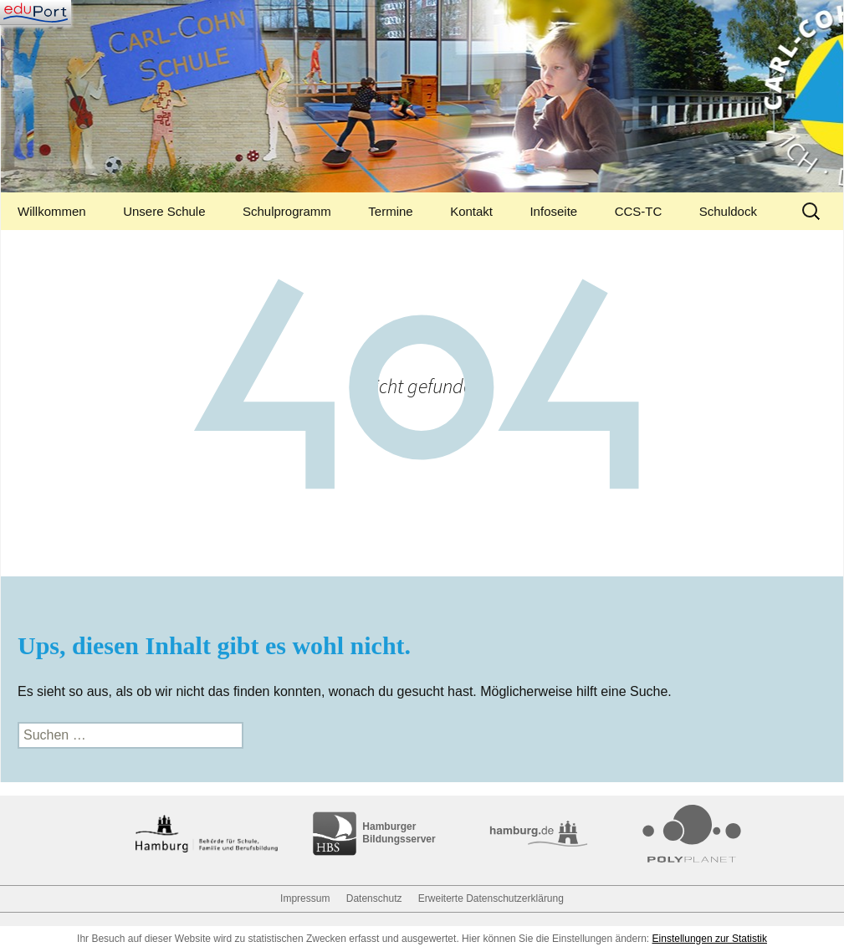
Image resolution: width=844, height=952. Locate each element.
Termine (390, 211)
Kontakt (471, 211)
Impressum (305, 898)
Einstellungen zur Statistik (709, 938)
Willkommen (52, 211)
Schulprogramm (287, 211)
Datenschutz (374, 898)
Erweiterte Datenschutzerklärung (491, 898)
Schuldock (728, 211)
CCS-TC (638, 211)
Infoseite (553, 211)
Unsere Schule (164, 211)
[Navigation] (35, 12)
